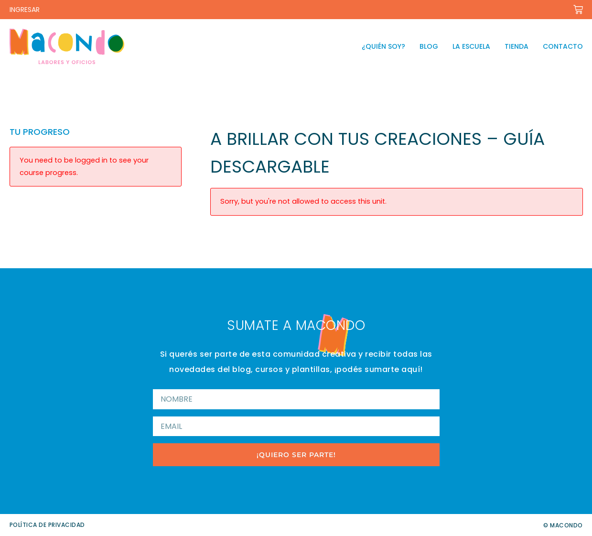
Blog (429, 46)
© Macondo (563, 525)
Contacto (563, 46)
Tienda (516, 46)
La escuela (471, 46)
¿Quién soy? (383, 46)
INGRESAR (25, 9)
